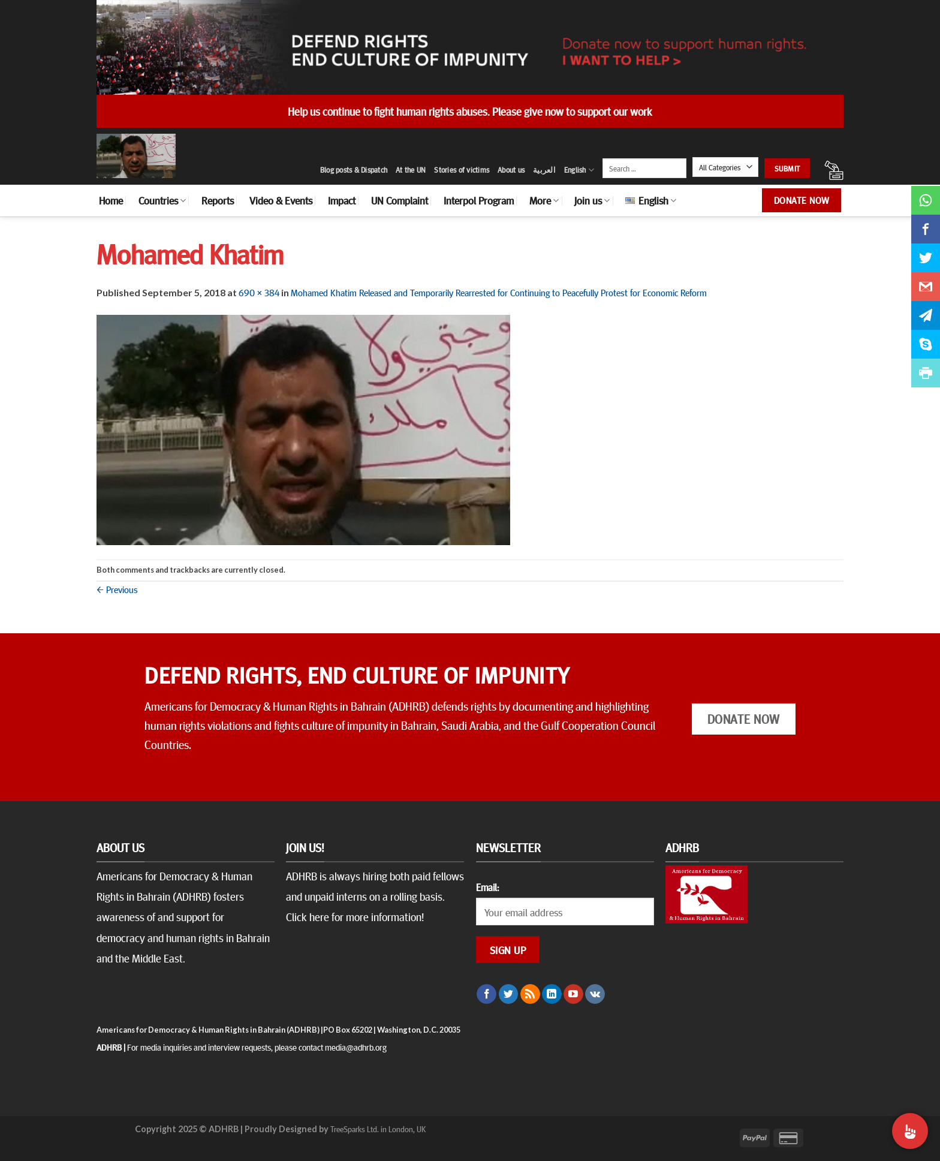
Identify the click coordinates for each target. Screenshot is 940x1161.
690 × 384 (259, 292)
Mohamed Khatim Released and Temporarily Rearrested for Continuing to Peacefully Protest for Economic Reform (499, 292)
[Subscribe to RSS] (530, 994)
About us (511, 169)
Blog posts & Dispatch (353, 169)
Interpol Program (479, 200)
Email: (487, 887)
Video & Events (280, 200)
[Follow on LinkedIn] (552, 994)
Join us (592, 200)
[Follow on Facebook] (486, 994)
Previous (117, 588)
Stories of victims (461, 169)
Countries (162, 200)
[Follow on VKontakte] (595, 994)
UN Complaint (399, 200)
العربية (544, 169)
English (579, 170)
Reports (217, 200)
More (544, 200)
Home (111, 200)
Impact (341, 200)
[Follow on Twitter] (509, 994)
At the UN (411, 169)
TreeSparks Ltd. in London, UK (378, 1129)
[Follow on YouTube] (573, 994)
